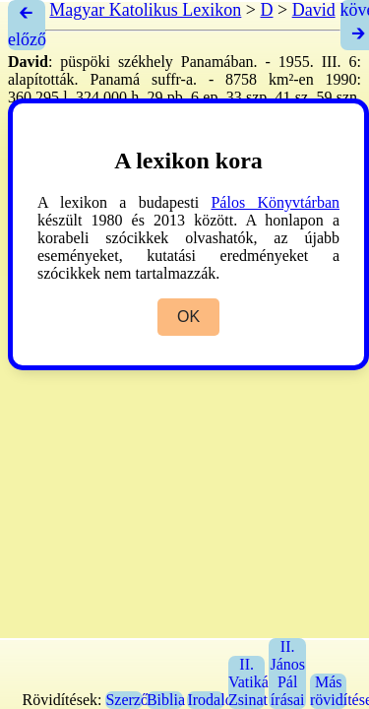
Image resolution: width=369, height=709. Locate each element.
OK (188, 316)
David (314, 10)
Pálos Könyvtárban (275, 202)
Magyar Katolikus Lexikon (145, 10)
